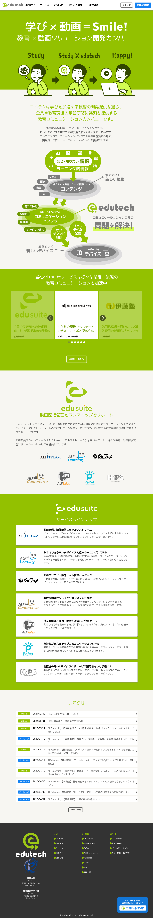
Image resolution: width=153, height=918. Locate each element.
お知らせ (58, 5)
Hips (86, 867)
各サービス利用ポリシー (121, 853)
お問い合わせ (117, 843)
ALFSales (88, 858)
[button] (69, 342)
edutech (59, 838)
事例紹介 (30, 5)
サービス (44, 5)
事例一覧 (87, 872)
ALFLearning (89, 843)
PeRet (86, 862)
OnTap (86, 848)
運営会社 (93, 5)
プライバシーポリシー (121, 848)
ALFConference (91, 853)
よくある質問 (75, 5)
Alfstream (88, 838)
